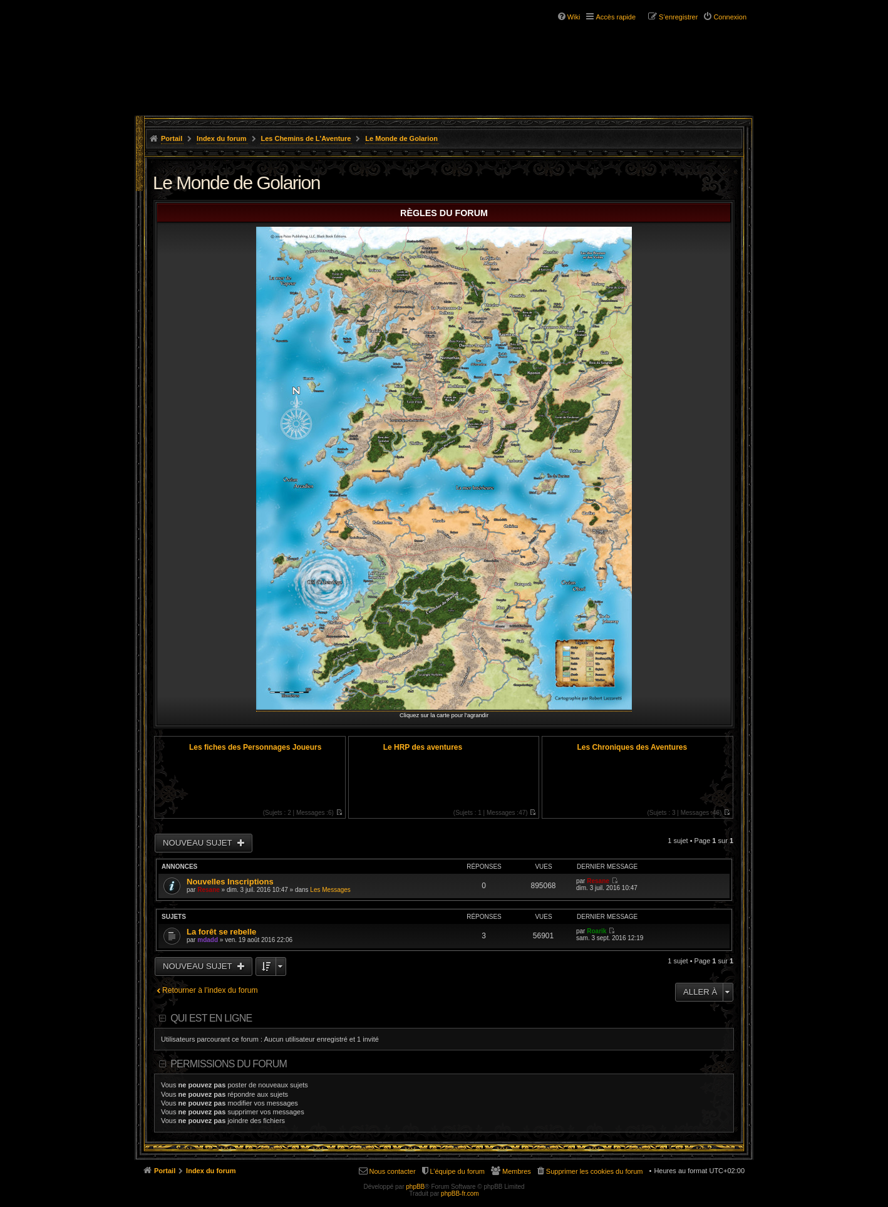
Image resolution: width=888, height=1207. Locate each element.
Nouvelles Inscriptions (230, 881)
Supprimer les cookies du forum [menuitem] (594, 1171)
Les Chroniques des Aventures (632, 747)
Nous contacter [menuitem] (392, 1171)
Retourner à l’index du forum (210, 990)
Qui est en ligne (211, 1018)
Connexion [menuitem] (729, 17)
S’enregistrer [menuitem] (678, 17)
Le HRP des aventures (423, 747)
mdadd (207, 939)
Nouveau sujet (198, 842)
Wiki (574, 17)
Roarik (596, 931)
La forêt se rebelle (221, 931)
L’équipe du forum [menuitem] (457, 1171)
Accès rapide (616, 17)
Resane (208, 889)
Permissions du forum (228, 1064)
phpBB (415, 1186)
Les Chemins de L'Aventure (306, 138)
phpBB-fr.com (460, 1193)
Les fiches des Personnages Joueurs (255, 747)
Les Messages (330, 889)
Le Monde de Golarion (401, 138)
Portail (171, 138)
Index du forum (221, 138)
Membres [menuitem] (516, 1171)
